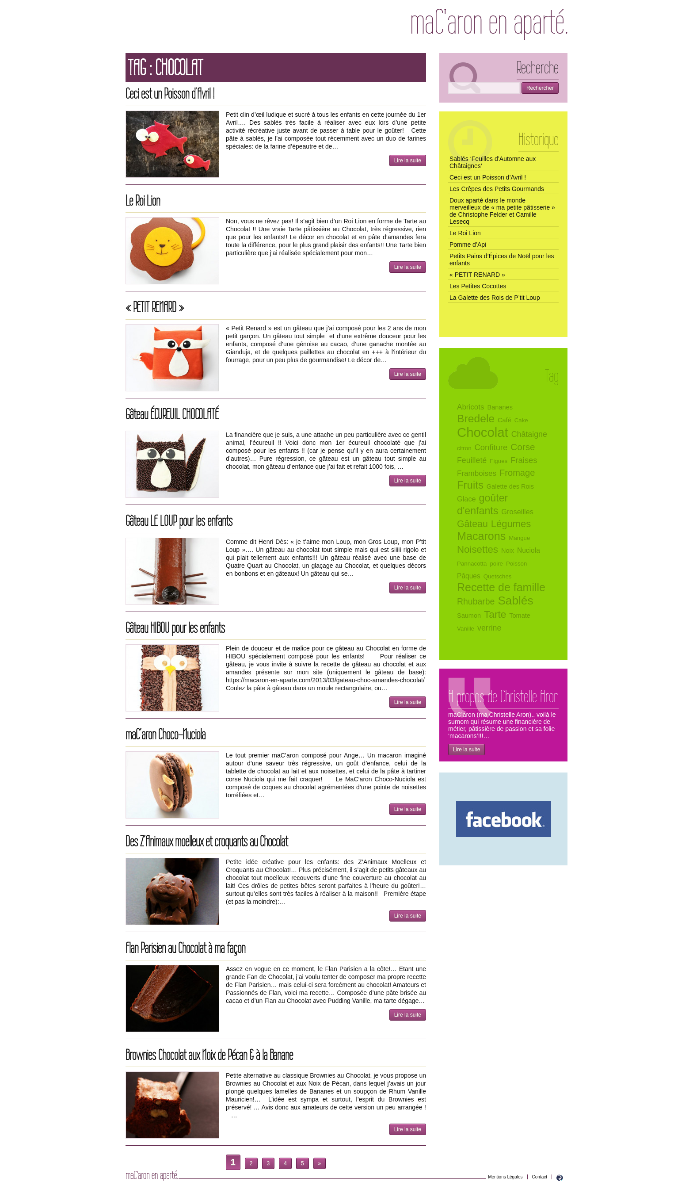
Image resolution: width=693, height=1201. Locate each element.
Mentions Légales (505, 1176)
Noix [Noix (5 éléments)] (507, 550)
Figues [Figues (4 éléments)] (498, 461)
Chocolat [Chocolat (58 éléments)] (482, 432)
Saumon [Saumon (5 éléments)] (469, 615)
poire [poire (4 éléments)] (496, 563)
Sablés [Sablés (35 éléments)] (515, 600)
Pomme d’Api (467, 244)
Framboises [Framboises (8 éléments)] (476, 473)
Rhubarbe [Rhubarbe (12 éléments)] (476, 601)
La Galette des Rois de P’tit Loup (494, 297)
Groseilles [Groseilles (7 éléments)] (517, 512)
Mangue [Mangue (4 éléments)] (519, 538)
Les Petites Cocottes (477, 286)
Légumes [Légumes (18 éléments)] (511, 523)
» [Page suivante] (319, 1163)
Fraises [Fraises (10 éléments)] (523, 460)
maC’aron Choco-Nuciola (166, 734)
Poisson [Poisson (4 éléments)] (516, 563)
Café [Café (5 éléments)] (504, 420)
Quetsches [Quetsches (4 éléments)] (498, 576)
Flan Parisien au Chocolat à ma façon (185, 948)
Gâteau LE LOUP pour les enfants (179, 521)
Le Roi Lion (143, 200)
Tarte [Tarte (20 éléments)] (495, 614)
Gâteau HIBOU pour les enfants (175, 628)
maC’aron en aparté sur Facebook (503, 819)
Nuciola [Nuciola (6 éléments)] (528, 550)
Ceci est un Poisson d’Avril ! (170, 93)
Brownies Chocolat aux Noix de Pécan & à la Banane (209, 1055)
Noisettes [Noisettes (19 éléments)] (477, 549)
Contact (539, 1176)
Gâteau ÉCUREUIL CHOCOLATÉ (172, 414)
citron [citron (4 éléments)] (464, 448)
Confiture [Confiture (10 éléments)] (491, 447)
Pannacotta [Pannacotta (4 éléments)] (472, 563)
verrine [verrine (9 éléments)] (489, 627)
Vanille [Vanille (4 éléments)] (465, 628)
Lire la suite (407, 160)
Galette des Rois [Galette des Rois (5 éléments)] (510, 486)
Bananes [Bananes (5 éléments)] (500, 407)
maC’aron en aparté (489, 24)
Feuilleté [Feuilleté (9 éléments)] (472, 460)
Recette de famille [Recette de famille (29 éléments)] (501, 587)
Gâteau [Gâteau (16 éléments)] (472, 524)
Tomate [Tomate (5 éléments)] (519, 615)
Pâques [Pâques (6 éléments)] (468, 576)
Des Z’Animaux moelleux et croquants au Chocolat (207, 841)
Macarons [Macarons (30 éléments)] (481, 536)
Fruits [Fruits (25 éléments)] (470, 485)
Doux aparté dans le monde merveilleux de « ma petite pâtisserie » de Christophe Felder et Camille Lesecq (502, 211)
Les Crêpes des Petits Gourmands (496, 188)
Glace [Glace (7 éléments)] (466, 499)
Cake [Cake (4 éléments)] (521, 420)
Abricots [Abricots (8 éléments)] (470, 407)
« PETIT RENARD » (155, 307)
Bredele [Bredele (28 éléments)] (476, 419)
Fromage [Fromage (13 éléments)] (517, 473)
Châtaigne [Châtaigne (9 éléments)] (529, 434)
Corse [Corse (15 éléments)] (522, 447)
